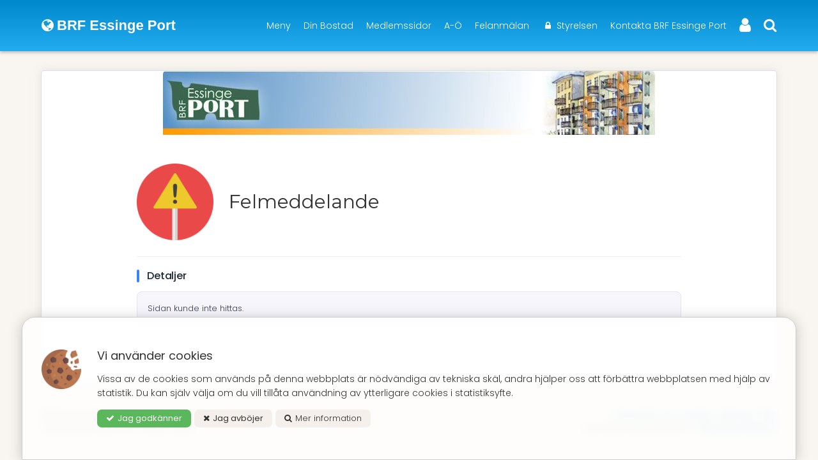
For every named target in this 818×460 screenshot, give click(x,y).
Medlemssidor (398, 25)
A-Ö (453, 25)
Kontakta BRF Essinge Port (668, 25)
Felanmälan (502, 25)
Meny (278, 25)
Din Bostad (328, 25)
